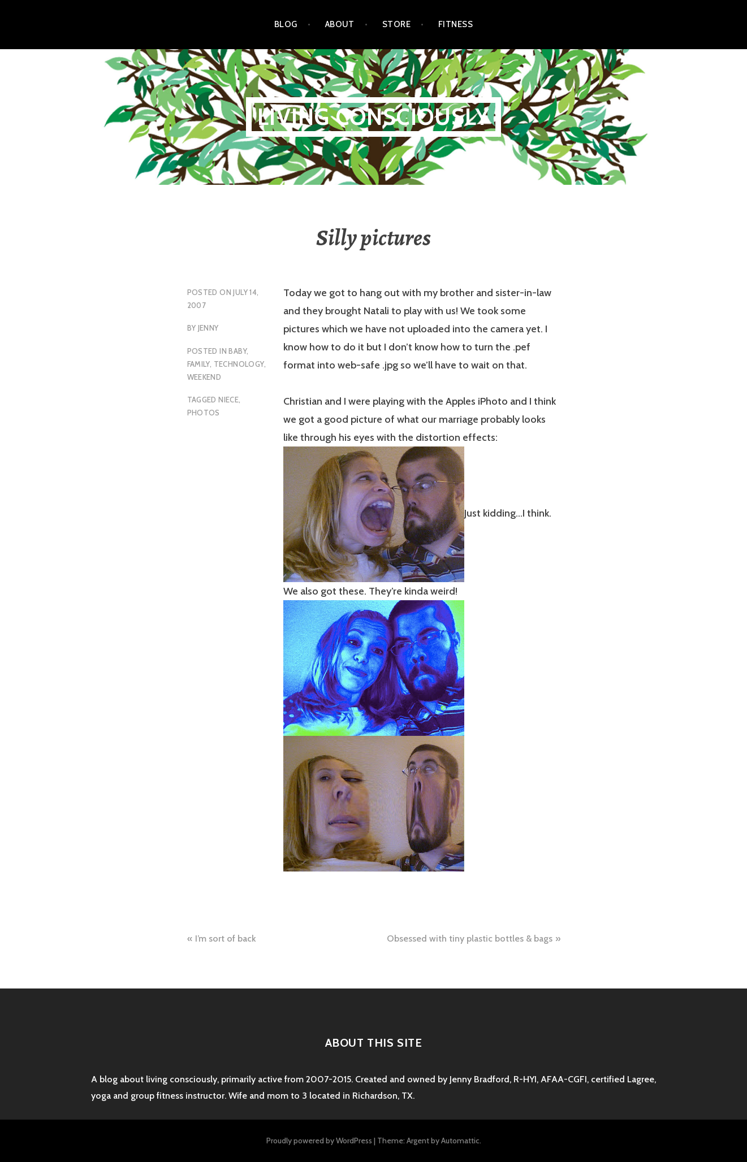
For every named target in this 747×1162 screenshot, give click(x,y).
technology (239, 363)
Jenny (208, 327)
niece (228, 399)
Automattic (460, 1140)
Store (396, 24)
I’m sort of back (225, 938)
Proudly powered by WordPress (319, 1140)
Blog (285, 24)
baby (237, 350)
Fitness (455, 24)
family (198, 363)
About (340, 24)
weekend (204, 376)
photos (203, 412)
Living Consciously (373, 117)
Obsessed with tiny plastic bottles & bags (469, 938)
